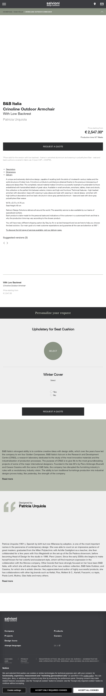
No (54, 395)
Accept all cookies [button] (88, 690)
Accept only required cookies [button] (51, 690)
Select (53, 351)
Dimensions (11, 172)
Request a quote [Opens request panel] (53, 146)
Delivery (9, 174)
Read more (7, 479)
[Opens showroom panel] (95, 4)
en (55, 645)
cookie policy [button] (88, 676)
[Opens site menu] (4, 4)
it (59, 645)
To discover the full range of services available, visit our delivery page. (34, 230)
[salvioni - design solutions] (53, 4)
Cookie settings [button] (14, 690)
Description (10, 169)
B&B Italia (18, 12)
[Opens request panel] (102, 4)
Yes (55, 392)
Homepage (7, 12)
